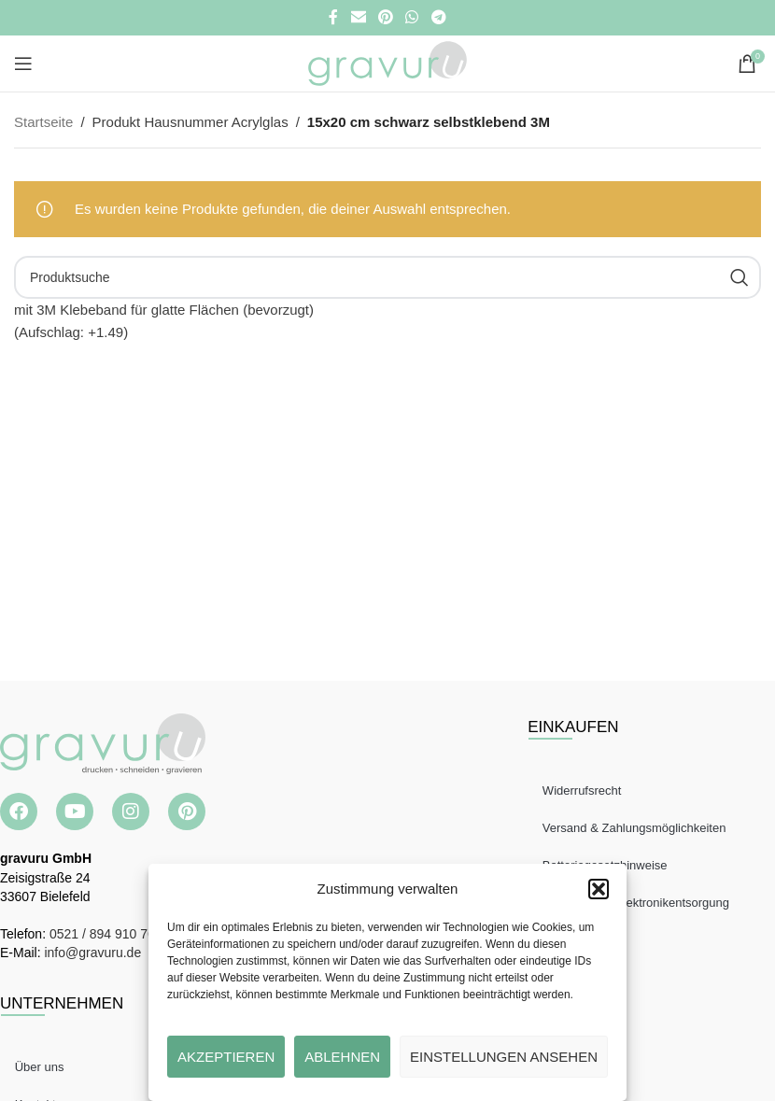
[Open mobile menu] (23, 63)
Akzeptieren (226, 1057)
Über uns (43, 1067)
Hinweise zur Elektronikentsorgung (639, 903)
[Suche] (387, 277)
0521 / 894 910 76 (102, 933)
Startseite (43, 122)
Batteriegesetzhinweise (608, 865)
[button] (598, 889)
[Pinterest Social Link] (385, 17)
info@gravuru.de (92, 952)
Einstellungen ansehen (504, 1057)
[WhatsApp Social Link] (412, 17)
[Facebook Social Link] (334, 17)
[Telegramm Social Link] (438, 17)
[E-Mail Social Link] (358, 17)
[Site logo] (387, 62)
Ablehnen (342, 1057)
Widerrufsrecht (586, 790)
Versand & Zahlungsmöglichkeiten (638, 828)
